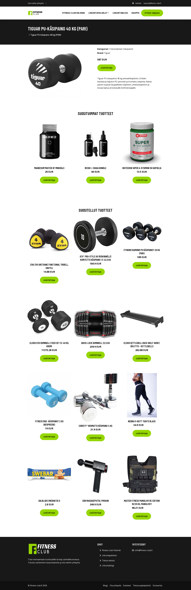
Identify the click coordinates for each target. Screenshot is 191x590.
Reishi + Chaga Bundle (95, 167)
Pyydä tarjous (152, 13)
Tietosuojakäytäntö (142, 585)
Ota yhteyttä (115, 585)
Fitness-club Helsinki (73, 13)
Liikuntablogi (120, 13)
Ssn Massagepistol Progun (95, 500)
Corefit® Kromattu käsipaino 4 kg (95, 425)
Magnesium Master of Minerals (49, 167)
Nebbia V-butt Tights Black (142, 421)
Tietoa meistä (108, 560)
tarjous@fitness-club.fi (152, 3)
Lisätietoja (106, 68)
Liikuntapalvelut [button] (98, 13)
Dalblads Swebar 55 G (49, 500)
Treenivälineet (115, 49)
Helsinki (138, 3)
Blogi (105, 585)
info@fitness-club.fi (143, 550)
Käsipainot (128, 49)
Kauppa (135, 13)
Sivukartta (157, 585)
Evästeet (127, 585)
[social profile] (46, 3)
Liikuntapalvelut (109, 555)
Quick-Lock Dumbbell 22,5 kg (95, 342)
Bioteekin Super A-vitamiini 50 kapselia (141, 167)
